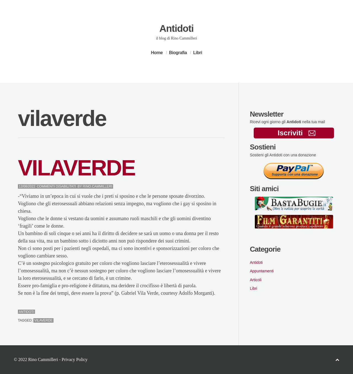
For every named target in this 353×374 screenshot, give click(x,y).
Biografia (178, 52)
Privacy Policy (74, 359)
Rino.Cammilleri (97, 186)
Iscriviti (296, 133)
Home (156, 52)
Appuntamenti (262, 271)
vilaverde (43, 320)
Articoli (255, 280)
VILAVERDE (76, 168)
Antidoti (176, 28)
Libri (197, 52)
